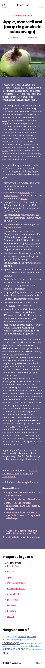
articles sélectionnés (15, 648)
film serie (11, 605)
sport (9, 577)
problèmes (9, 288)
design (17, 646)
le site (32, 639)
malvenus (24, 231)
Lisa (4, 120)
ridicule (8, 275)
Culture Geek (25, 644)
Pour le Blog (13, 566)
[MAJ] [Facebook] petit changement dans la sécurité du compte (23, 506)
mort (36, 279)
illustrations (35, 646)
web (30, 16)
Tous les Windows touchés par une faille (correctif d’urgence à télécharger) (23, 515)
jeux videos (12, 599)
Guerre (10, 616)
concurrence (12, 256)
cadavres (21, 295)
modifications (11, 327)
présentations (6, 646)
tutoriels (32, 649)
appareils (12, 218)
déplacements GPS (13, 227)
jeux (13, 640)
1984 (12, 426)
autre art (13, 636)
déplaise (17, 259)
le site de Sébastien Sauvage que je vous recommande (20, 473)
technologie (19, 16)
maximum (25, 192)
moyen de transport (16, 583)
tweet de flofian (35, 644)
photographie (25, 646)
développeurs (11, 195)
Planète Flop (22, 5)
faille (38, 342)
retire (12, 354)
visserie (19, 312)
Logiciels (6, 636)
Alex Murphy (23, 482)
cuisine (26, 640)
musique (38, 649)
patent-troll (28, 269)
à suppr (13, 646)
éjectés (24, 198)
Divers (22, 636)
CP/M (5, 150)
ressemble (31, 243)
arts (5, 652)
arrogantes (33, 299)
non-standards (28, 215)
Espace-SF (12, 611)
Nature (10, 571)
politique (19, 639)
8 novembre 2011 (31, 38)
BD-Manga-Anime (16, 588)
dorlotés (36, 263)
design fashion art (15, 594)
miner (12, 305)
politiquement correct (23, 292)
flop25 (15, 38)
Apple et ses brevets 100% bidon (23, 499)
